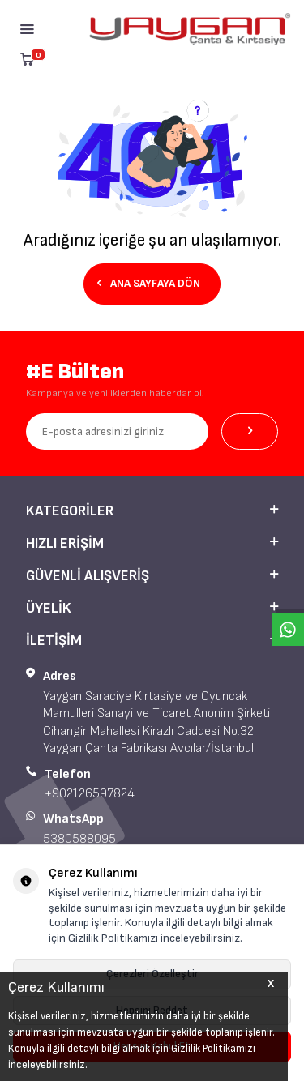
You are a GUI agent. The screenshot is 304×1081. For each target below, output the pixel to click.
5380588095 (79, 839)
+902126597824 (90, 793)
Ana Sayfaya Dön (148, 283)
